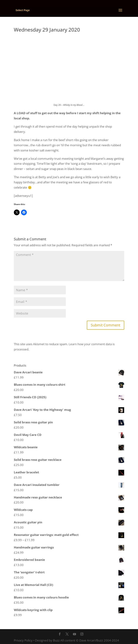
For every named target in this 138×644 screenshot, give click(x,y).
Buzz (56, 640)
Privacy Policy (23, 640)
